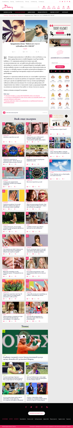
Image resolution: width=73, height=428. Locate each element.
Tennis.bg (27, 1)
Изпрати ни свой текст (36, 413)
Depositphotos (23, 419)
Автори (11, 419)
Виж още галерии (25, 118)
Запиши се (60, 67)
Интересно (21, 15)
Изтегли (60, 33)
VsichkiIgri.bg (41, 1)
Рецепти (44, 7)
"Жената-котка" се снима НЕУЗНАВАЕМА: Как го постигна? (22, 95)
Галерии (49, 7)
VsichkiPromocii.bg (19, 1)
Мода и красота (42, 12)
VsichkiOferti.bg (5, 1)
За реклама (5, 419)
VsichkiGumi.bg (34, 1)
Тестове (54, 7)
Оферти (68, 7)
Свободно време (20, 12)
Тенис (25, 326)
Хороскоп (65, 12)
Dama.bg (12, 1)
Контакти (16, 419)
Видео (58, 7)
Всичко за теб (8, 12)
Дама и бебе (31, 12)
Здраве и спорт (54, 12)
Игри (63, 7)
